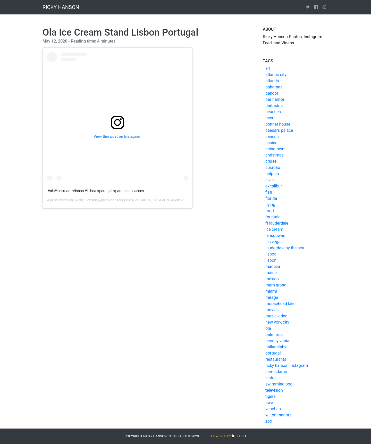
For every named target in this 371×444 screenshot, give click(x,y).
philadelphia (276, 346)
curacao (272, 167)
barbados (274, 105)
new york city (277, 322)
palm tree (274, 334)
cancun (272, 136)
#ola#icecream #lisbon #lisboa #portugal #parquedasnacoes (96, 191)
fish (268, 192)
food (269, 210)
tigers (270, 396)
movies (272, 309)
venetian (273, 408)
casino (271, 142)
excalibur (273, 186)
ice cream (274, 229)
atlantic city (275, 74)
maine (271, 272)
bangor (271, 93)
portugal (273, 353)
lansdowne (275, 235)
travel (270, 402)
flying (270, 204)
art (268, 68)
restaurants (275, 359)
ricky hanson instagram (286, 365)
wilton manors (278, 415)
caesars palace (279, 130)
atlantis (272, 80)
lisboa (270, 254)
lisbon (270, 260)
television (274, 390)
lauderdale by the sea (284, 247)
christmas (274, 155)
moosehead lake (280, 303)
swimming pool (279, 384)
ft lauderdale (276, 223)
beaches (273, 111)
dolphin (272, 173)
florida (271, 198)
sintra (270, 377)
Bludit (240, 436)
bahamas (273, 87)
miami (271, 291)
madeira (272, 266)
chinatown (274, 148)
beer (269, 118)
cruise (270, 161)
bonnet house (277, 124)
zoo (268, 421)
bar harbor (274, 99)
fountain (273, 217)
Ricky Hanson (86, 200)
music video (276, 316)
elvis (269, 179)
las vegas (274, 241)
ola (268, 328)
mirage (271, 297)
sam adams (276, 371)
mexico (272, 278)
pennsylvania (277, 340)
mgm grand (275, 285)
